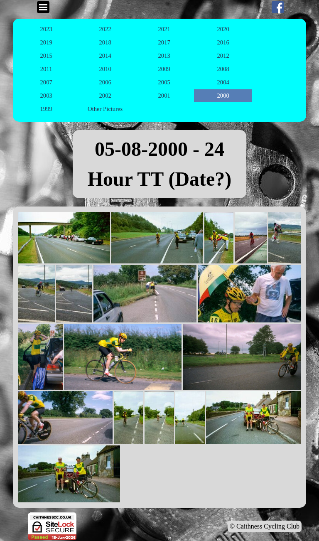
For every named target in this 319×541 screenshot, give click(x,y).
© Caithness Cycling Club (264, 526)
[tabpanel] (159, 164)
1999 (46, 109)
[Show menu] (43, 7)
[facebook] (278, 7)
